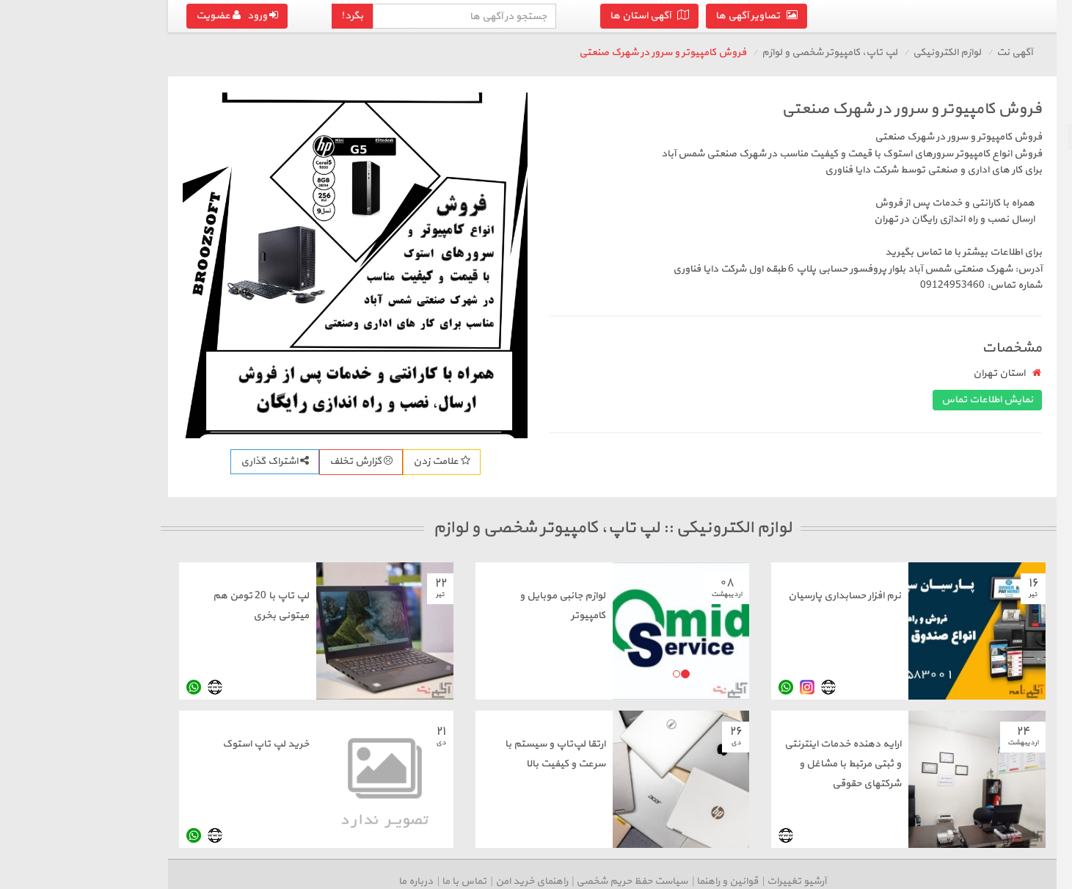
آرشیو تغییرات (628, 881)
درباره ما (247, 881)
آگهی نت (846, 52)
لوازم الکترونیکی (779, 52)
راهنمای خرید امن (363, 881)
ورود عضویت (69, 15)
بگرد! (184, 15)
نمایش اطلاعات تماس (819, 399)
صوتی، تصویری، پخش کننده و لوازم (990, 303)
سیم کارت (1034, 242)
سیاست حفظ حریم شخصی (463, 881)
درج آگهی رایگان (980, 408)
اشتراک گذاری (107, 461)
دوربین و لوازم (1024, 336)
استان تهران (831, 373)
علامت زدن (273, 461)
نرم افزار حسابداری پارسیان (676, 595)
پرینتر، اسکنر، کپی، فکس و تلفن (988, 189)
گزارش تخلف (193, 461)
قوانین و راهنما (559, 881)
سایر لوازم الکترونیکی (1010, 363)
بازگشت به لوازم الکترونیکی (983, 109)
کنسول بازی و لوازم (1015, 269)
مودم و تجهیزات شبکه (1007, 216)
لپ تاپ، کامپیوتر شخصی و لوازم (985, 137)
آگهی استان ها (481, 15)
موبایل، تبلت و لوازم (1012, 163)
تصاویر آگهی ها (588, 15)
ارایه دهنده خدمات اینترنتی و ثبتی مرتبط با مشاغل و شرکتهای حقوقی (674, 763)
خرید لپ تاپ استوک (97, 744)
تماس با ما (296, 881)
